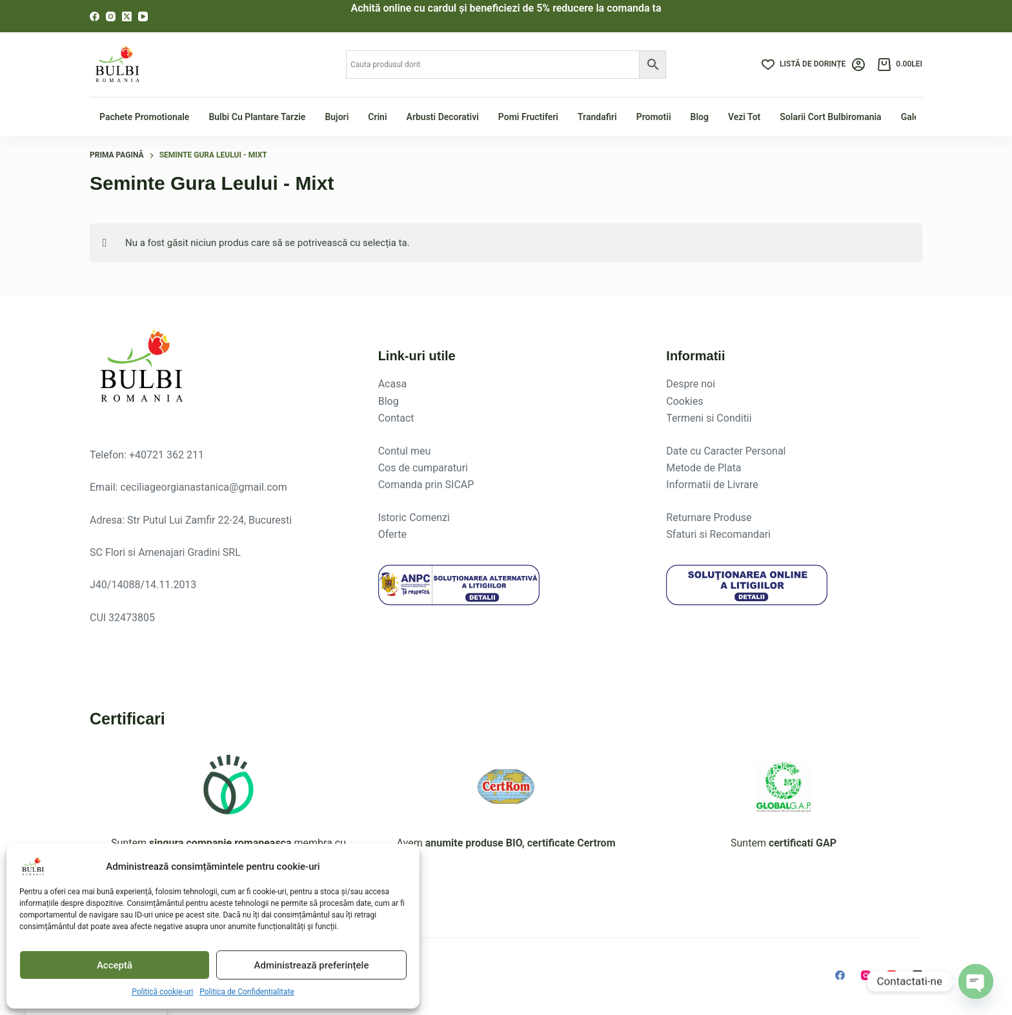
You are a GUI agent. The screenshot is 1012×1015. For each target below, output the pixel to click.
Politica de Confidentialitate (246, 991)
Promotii (653, 117)
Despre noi (690, 384)
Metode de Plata (703, 468)
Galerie (915, 117)
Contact (396, 418)
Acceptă (114, 965)
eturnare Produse (712, 517)
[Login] (858, 64)
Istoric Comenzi (414, 517)
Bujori (337, 117)
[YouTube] (143, 16)
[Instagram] (111, 16)
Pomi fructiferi (528, 117)
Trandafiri (597, 117)
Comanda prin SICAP (426, 484)
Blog (700, 117)
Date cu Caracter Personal (725, 451)
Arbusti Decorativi (443, 117)
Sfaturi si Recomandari (718, 534)
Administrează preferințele (311, 965)
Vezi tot (744, 117)
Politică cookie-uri (162, 991)
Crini (377, 117)
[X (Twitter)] (127, 16)
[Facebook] (94, 16)
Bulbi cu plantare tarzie (256, 117)
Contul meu (404, 451)
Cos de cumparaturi (423, 468)
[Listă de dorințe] (803, 64)
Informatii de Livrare (712, 484)
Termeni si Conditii (708, 418)
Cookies (684, 401)
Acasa (392, 384)
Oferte (392, 534)
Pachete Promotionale (144, 117)
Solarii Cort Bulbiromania (830, 117)
